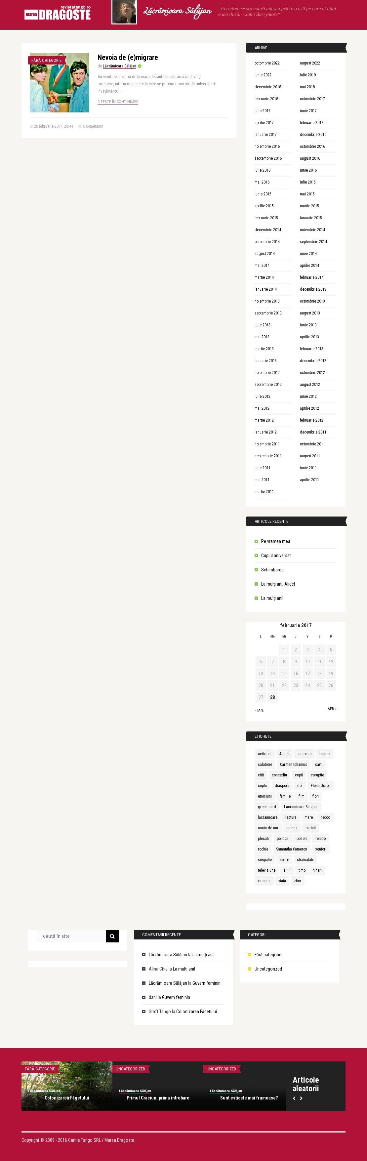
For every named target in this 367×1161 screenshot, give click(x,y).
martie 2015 (309, 206)
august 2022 (310, 63)
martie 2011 (264, 491)
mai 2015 (307, 194)
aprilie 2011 (309, 479)
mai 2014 (262, 265)
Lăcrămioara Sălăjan (176, 11)
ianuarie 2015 (311, 218)
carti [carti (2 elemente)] (318, 764)
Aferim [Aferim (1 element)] (284, 754)
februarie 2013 (311, 349)
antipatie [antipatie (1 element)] (304, 754)
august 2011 (310, 456)
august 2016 (310, 158)
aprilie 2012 (309, 408)
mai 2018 (307, 87)
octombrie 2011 (312, 444)
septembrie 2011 (268, 456)
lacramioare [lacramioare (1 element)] (267, 817)
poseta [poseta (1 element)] (302, 838)
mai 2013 (262, 337)
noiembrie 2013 (267, 301)
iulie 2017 (262, 110)
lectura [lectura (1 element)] (291, 817)
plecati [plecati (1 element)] (263, 838)
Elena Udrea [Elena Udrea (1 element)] (321, 785)
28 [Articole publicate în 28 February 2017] (272, 697)
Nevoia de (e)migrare (128, 57)
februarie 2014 (311, 277)
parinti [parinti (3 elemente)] (311, 828)
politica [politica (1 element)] (283, 838)
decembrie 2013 (313, 289)
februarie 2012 (311, 420)
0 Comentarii (93, 126)
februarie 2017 (311, 122)
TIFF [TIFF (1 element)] (287, 870)
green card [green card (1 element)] (267, 807)
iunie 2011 (308, 468)
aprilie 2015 (264, 206)
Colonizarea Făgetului (196, 1011)
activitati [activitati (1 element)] (264, 754)
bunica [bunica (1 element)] (324, 754)
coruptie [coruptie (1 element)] (317, 775)
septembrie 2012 (268, 384)
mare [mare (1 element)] (309, 817)
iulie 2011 (262, 468)
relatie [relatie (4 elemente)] (320, 838)
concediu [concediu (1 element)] (279, 775)
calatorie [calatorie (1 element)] (265, 764)
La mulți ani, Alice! (278, 584)
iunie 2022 (263, 75)
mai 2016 (262, 182)
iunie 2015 (263, 194)
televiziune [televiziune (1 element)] (266, 870)
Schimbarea (272, 569)
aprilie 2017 (264, 122)
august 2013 (310, 313)
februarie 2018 (266, 99)
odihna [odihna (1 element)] (292, 828)
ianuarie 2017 (266, 134)
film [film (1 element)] (302, 796)
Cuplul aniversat (276, 555)
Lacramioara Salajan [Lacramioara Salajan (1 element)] (300, 807)
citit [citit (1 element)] (261, 775)
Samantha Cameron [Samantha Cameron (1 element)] (291, 849)
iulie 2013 (262, 325)
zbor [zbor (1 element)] (297, 881)
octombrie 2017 (312, 99)
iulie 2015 (308, 182)
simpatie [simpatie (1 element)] (265, 859)
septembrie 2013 (268, 313)
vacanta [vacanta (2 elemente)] (264, 881)
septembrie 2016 (268, 158)
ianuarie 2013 (266, 360)
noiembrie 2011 (267, 444)
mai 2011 (262, 479)
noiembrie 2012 (267, 372)
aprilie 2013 (309, 337)
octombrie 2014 (267, 241)
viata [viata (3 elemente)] (282, 881)
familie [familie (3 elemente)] (285, 796)
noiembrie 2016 (267, 146)
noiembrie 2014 (312, 230)
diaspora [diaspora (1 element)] (282, 785)
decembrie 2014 (268, 230)
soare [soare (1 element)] (284, 859)
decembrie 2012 (313, 360)
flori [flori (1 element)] (315, 796)
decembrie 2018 (268, 87)
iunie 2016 (308, 170)
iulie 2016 (262, 170)
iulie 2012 (262, 396)
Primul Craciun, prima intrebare (158, 1097)
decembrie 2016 (313, 134)
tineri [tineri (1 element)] (317, 870)
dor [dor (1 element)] (300, 785)
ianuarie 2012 (266, 432)
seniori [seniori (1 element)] (320, 849)
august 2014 (265, 253)
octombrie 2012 (312, 372)
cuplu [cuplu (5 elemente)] (262, 785)
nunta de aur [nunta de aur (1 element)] (268, 828)
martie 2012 (264, 420)
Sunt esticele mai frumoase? (249, 1097)
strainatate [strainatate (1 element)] (305, 859)
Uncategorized (268, 969)
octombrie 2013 (312, 301)
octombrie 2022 (267, 63)
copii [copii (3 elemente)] (299, 775)
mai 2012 (262, 408)
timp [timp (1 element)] (302, 870)
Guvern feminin (206, 983)
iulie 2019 (308, 75)
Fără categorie (46, 60)
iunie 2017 (308, 110)
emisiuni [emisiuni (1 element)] (265, 796)
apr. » (332, 709)
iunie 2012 (308, 396)
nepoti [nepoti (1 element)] (326, 817)
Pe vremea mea (275, 541)
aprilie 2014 (309, 265)
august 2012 (310, 384)
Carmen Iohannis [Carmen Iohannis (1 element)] (293, 764)
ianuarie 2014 (266, 289)
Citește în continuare (118, 102)
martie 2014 (264, 277)
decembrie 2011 (313, 432)
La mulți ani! (272, 598)
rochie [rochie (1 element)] (263, 849)
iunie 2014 (308, 253)
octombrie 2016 (312, 146)
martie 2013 (264, 349)
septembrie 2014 (313, 241)
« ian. (259, 710)
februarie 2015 (266, 218)
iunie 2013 (308, 325)
